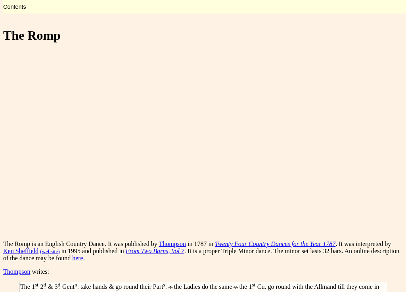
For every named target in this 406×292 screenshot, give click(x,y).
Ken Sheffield (20, 251)
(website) (50, 251)
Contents (14, 7)
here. (78, 258)
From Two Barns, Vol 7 (155, 251)
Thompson (172, 243)
